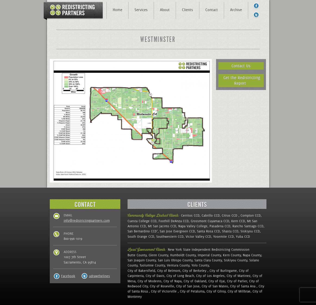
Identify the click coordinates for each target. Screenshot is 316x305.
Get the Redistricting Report (241, 80)
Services (141, 9)
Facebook (68, 276)
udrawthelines (99, 276)
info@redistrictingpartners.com (87, 220)
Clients (187, 9)
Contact (211, 9)
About (165, 9)
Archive (236, 9)
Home (117, 9)
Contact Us (241, 65)
